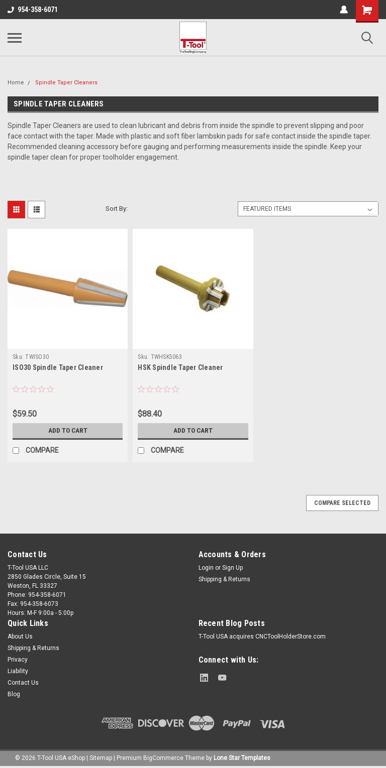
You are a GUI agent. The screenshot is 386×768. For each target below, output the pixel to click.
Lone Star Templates (242, 757)
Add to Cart (67, 431)
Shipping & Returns (224, 579)
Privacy (18, 659)
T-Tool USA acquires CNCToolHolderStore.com (262, 636)
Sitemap (100, 757)
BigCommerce (163, 757)
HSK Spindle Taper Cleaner (180, 367)
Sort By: (117, 208)
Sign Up (232, 567)
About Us (20, 636)
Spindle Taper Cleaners (66, 82)
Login (206, 567)
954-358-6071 (33, 10)
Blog (14, 694)
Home (16, 82)
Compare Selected (342, 502)
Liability (18, 671)
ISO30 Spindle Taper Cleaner (58, 367)
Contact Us (23, 682)
